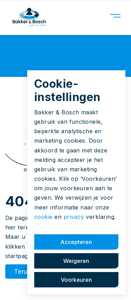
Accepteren (76, 241)
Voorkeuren (76, 279)
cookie (43, 216)
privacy (74, 216)
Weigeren (76, 260)
